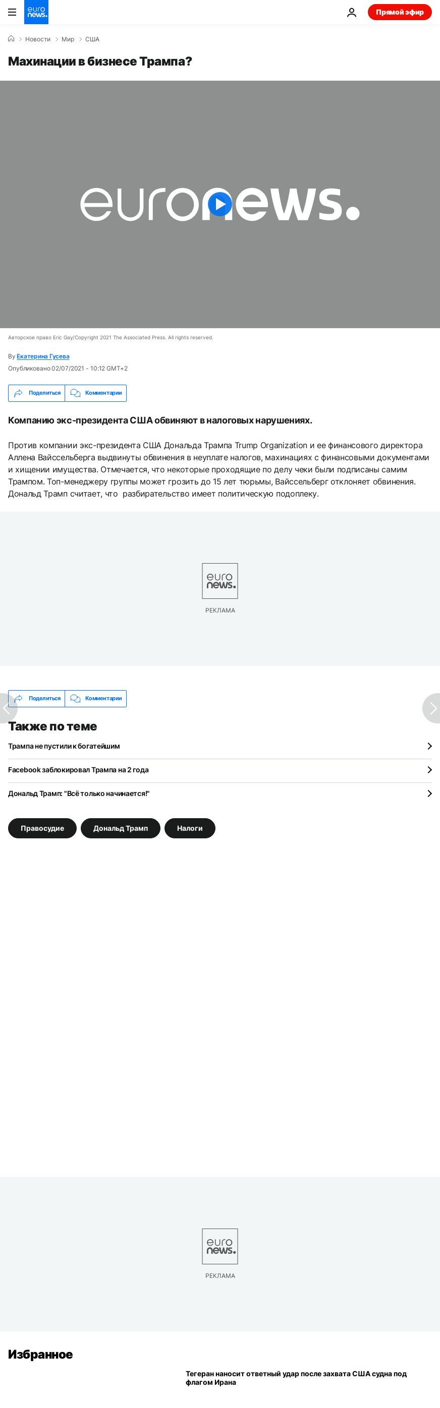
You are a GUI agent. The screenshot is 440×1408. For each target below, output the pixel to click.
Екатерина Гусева (43, 356)
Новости (37, 39)
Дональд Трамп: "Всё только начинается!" (79, 793)
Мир (68, 39)
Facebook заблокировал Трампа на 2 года (78, 769)
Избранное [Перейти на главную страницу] (40, 1354)
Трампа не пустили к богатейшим (64, 746)
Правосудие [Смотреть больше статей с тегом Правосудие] (42, 827)
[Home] (11, 38)
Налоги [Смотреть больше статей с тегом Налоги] (190, 827)
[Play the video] (220, 204)
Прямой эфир (400, 12)
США (92, 39)
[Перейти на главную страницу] (36, 12)
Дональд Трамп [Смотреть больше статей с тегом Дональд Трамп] (120, 827)
